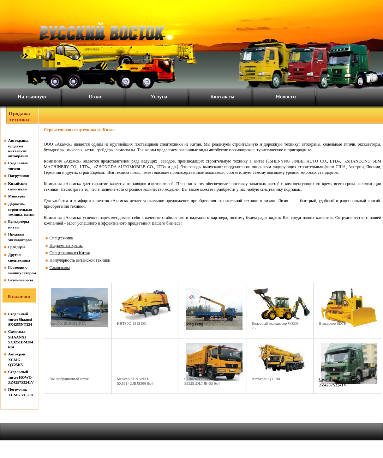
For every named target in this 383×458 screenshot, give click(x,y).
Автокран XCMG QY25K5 (16, 359)
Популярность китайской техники (79, 260)
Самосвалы (59, 267)
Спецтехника (61, 238)
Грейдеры (16, 247)
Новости (286, 96)
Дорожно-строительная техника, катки (21, 209)
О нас (95, 96)
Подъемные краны (66, 245)
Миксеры (16, 196)
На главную (32, 96)
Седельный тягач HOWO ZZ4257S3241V (21, 377)
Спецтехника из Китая (69, 252)
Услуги (158, 96)
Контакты (222, 96)
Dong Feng (193, 324)
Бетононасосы (20, 280)
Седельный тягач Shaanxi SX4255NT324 (20, 319)
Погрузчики (18, 175)
